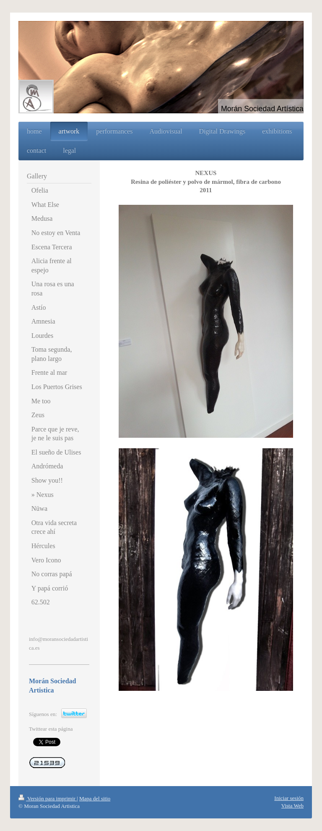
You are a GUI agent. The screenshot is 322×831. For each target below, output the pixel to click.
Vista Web (292, 805)
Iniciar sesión (289, 798)
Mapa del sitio (94, 798)
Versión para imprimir (47, 798)
